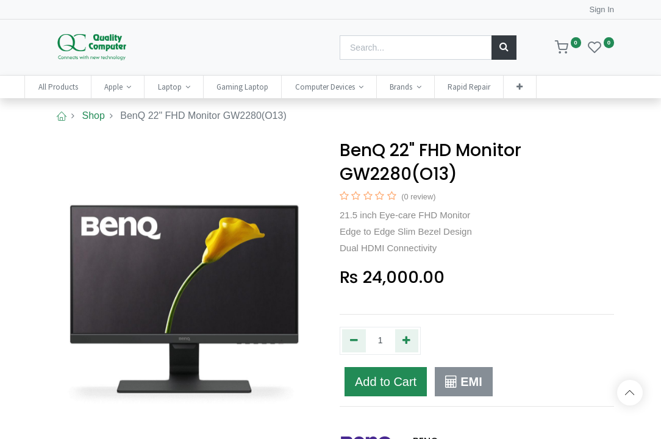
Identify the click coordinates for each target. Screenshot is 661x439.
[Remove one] (354, 340)
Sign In (602, 9)
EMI (463, 381)
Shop (93, 115)
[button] (542, 87)
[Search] (503, 47)
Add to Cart (385, 381)
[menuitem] (80, 87)
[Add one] (407, 340)
